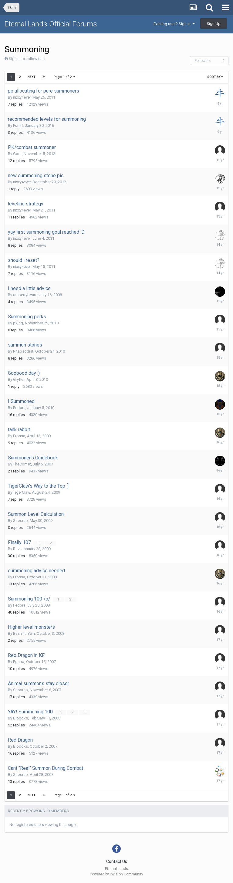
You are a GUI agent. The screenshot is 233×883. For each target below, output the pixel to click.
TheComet (22, 464)
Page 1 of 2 (64, 77)
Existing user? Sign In (174, 24)
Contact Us (116, 861)
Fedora (19, 407)
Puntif (18, 125)
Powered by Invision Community (116, 874)
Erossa (19, 436)
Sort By (215, 77)
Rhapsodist (23, 351)
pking (18, 323)
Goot (17, 153)
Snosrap (20, 520)
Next (31, 77)
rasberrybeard (25, 295)
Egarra (18, 661)
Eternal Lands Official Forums (51, 24)
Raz (16, 548)
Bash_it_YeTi (24, 633)
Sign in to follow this (27, 58)
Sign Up (214, 23)
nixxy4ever (22, 97)
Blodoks (20, 718)
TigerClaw (21, 492)
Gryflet (19, 379)
